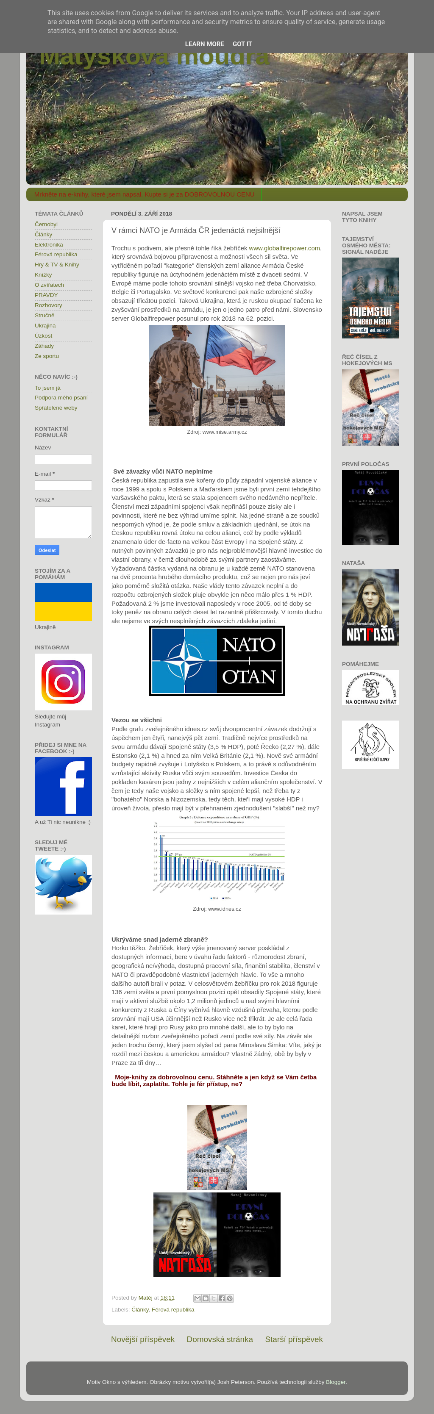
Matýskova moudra (154, 56)
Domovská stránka (220, 1339)
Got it (242, 44)
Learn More (204, 44)
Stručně (45, 315)
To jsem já (48, 388)
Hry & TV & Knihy (57, 264)
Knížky (43, 275)
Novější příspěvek (143, 1339)
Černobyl (46, 224)
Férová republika (173, 1309)
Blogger (335, 1382)
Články (139, 1309)
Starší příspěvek (294, 1339)
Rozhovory (48, 305)
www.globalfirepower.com (284, 248)
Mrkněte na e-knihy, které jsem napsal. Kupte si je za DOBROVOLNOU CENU (144, 194)
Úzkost (43, 336)
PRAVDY (46, 295)
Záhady (44, 346)
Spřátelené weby (56, 408)
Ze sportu (47, 356)
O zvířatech (49, 285)
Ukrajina (45, 325)
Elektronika (49, 244)
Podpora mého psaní (61, 397)
